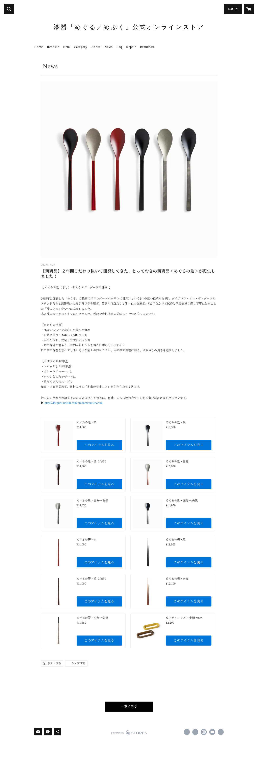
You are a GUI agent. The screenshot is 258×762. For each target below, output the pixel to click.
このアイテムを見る (99, 445)
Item (66, 47)
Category (80, 47)
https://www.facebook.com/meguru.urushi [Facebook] (187, 732)
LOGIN (233, 8)
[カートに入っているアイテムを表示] (249, 9)
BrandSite (147, 47)
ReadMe (53, 47)
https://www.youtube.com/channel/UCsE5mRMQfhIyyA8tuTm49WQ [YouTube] (212, 732)
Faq (119, 47)
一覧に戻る (129, 706)
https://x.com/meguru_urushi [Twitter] (195, 732)
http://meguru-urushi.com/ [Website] (221, 732)
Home (38, 47)
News (108, 47)
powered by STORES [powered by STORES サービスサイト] (129, 732)
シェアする (78, 663)
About (95, 47)
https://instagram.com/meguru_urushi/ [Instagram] (204, 732)
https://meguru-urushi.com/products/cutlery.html (74, 402)
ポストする (54, 663)
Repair (131, 47)
